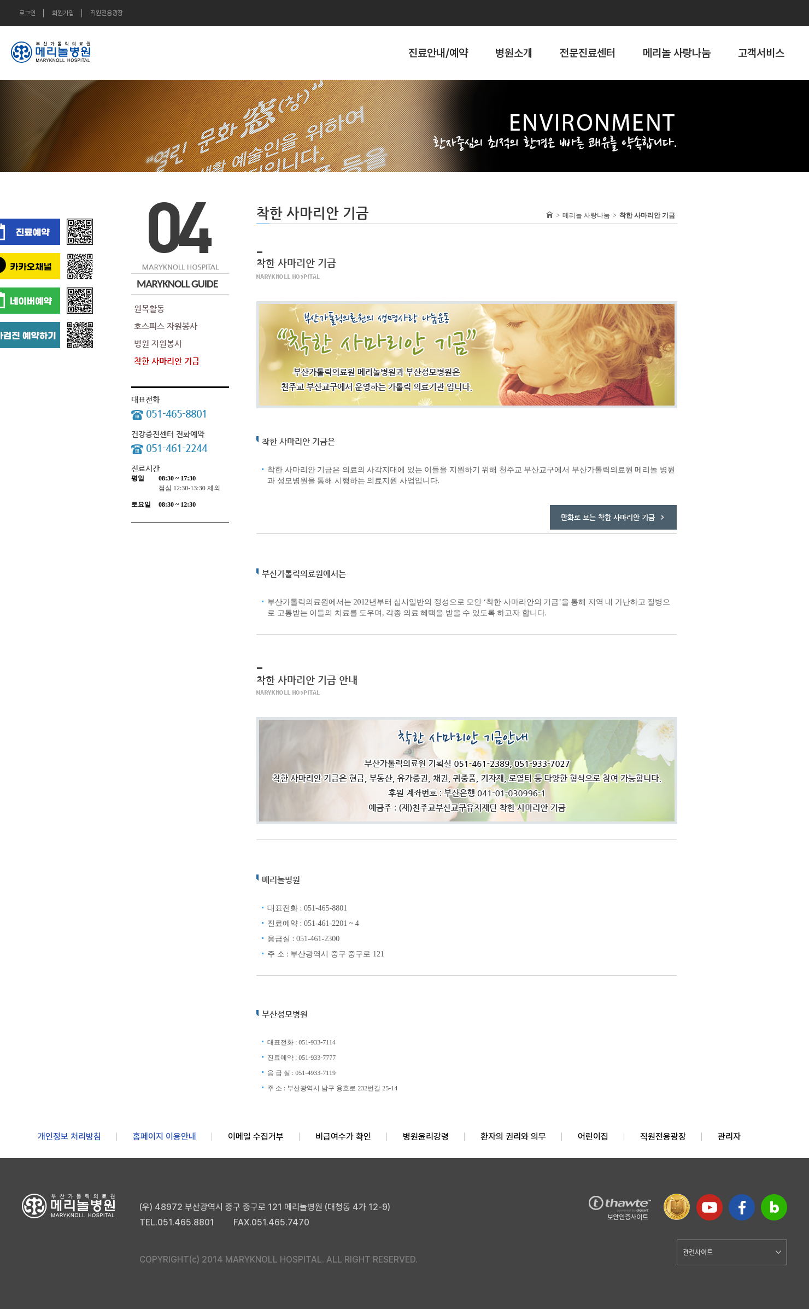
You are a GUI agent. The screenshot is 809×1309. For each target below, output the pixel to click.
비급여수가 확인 (343, 1136)
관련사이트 (732, 1252)
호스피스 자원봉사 (165, 326)
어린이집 (593, 1136)
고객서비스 (761, 53)
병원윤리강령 (426, 1136)
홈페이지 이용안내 (164, 1136)
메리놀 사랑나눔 (677, 53)
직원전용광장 (106, 13)
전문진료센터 (587, 53)
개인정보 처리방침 (69, 1136)
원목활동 (149, 308)
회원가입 (63, 13)
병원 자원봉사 (158, 343)
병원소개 (513, 53)
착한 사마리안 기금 (167, 361)
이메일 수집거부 (256, 1136)
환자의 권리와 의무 (513, 1136)
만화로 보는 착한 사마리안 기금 (608, 517)
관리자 (729, 1136)
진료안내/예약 (438, 53)
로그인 (27, 13)
